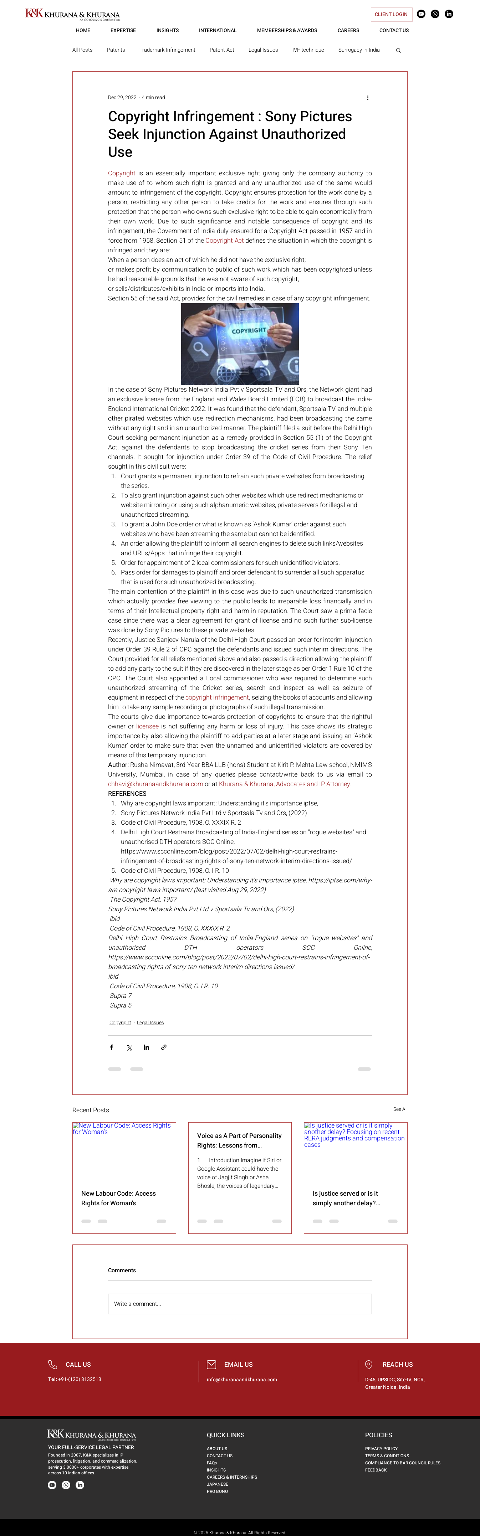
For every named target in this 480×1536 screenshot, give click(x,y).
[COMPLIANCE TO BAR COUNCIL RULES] (407, 1463)
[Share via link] (163, 1047)
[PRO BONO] (228, 1491)
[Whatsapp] (435, 14)
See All (400, 1109)
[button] (398, 50)
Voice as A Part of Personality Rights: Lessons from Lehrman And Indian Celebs (239, 1140)
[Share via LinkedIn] (146, 1047)
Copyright (120, 1022)
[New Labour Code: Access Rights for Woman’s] (124, 1151)
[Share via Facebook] (111, 1047)
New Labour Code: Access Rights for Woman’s (118, 1198)
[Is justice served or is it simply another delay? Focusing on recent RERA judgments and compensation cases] (355, 1151)
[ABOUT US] (221, 1448)
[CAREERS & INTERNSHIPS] (236, 1477)
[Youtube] (421, 14)
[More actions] (367, 97)
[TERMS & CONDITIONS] (395, 1455)
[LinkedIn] (449, 14)
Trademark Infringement (167, 50)
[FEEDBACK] (386, 1470)
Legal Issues (263, 50)
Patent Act (222, 50)
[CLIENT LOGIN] (392, 14)
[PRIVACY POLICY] (388, 1448)
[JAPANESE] (228, 1484)
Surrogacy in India (359, 50)
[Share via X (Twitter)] (129, 1047)
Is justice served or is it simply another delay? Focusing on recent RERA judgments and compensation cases (355, 1198)
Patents (116, 50)
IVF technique (308, 50)
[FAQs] (230, 1463)
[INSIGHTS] (221, 1470)
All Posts (82, 50)
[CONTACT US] (226, 1455)
